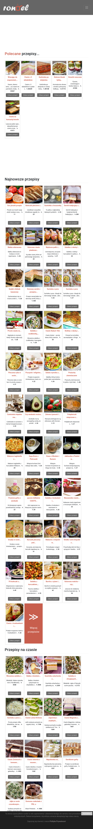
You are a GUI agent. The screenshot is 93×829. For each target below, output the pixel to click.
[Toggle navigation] (86, 7)
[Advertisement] (46, 32)
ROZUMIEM (87, 813)
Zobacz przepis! (12, 95)
